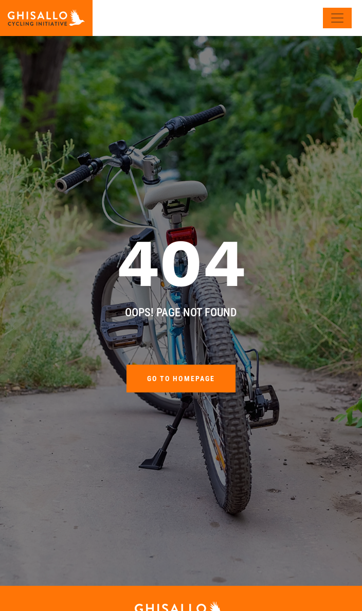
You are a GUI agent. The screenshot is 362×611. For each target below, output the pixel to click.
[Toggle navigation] (337, 18)
